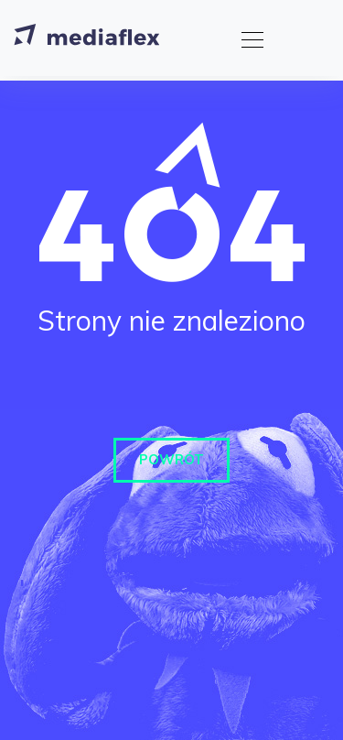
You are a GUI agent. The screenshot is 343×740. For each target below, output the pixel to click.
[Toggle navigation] (246, 37)
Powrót (171, 459)
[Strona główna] (86, 38)
